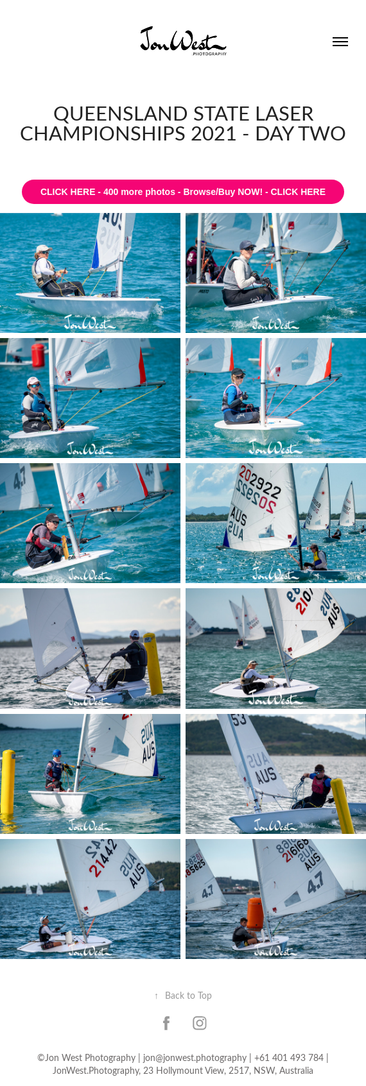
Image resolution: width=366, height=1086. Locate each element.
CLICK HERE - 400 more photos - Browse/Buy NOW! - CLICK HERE (183, 192)
